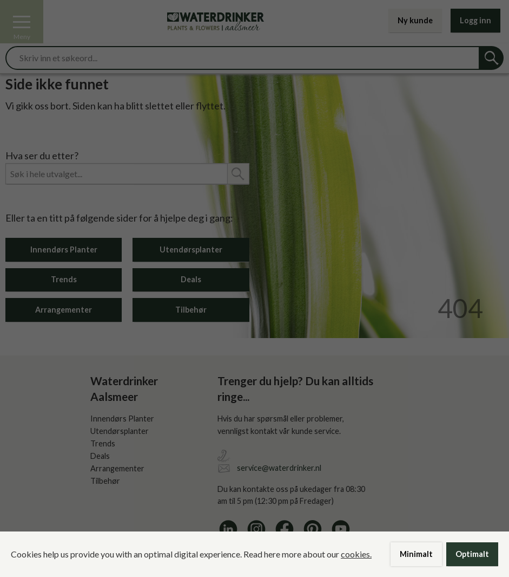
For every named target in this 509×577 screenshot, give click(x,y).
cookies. (356, 554)
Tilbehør (191, 309)
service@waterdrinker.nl (279, 467)
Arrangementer (63, 309)
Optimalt (472, 554)
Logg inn (475, 20)
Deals (191, 279)
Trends (64, 279)
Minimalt (416, 554)
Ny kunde (415, 20)
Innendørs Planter (63, 249)
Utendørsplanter (191, 249)
